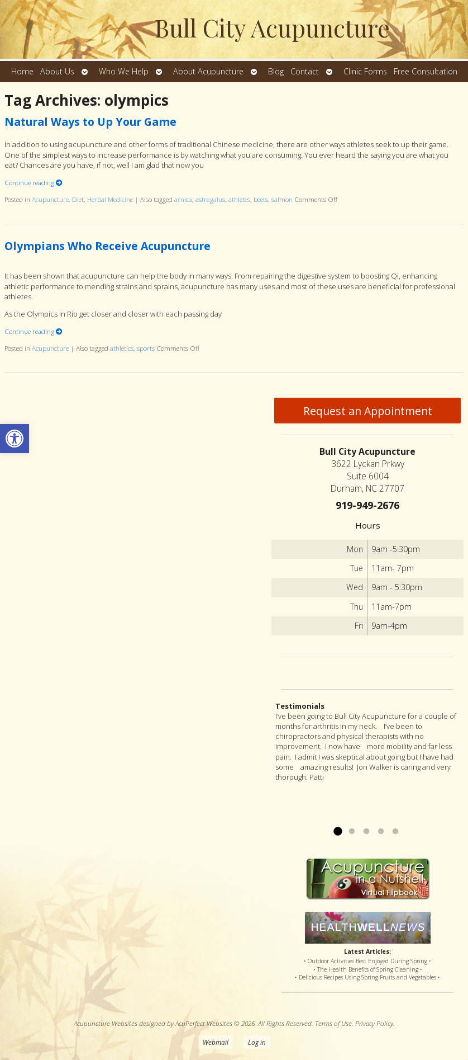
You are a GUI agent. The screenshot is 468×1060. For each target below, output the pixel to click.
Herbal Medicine (110, 199)
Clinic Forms (365, 71)
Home (22, 71)
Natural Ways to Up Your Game (90, 121)
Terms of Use (333, 1023)
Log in (257, 1042)
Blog (276, 71)
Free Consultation (425, 71)
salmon (282, 199)
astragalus (210, 199)
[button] (14, 438)
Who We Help (124, 71)
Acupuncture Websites (105, 1023)
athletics (121, 347)
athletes (239, 199)
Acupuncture (50, 199)
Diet (78, 199)
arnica (183, 199)
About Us (57, 71)
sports (146, 347)
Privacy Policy (374, 1023)
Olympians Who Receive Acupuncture (107, 245)
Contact (304, 71)
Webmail (215, 1042)
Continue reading (33, 182)
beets (261, 199)
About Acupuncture (208, 71)
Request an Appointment (367, 410)
